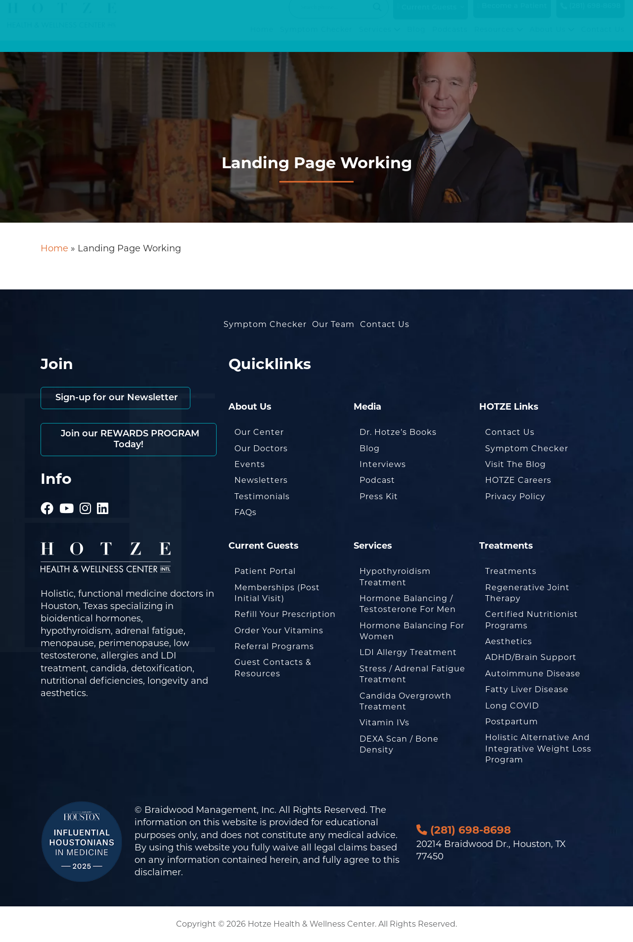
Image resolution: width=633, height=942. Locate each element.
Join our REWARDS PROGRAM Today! (128, 439)
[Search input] (334, 17)
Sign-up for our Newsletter (115, 398)
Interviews (383, 464)
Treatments (511, 571)
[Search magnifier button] (377, 17)
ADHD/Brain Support (531, 657)
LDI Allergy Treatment (408, 652)
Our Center (259, 432)
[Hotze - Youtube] (66, 494)
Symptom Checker (316, 39)
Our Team (333, 324)
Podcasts (450, 39)
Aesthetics (508, 641)
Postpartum (511, 721)
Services (380, 39)
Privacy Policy (515, 496)
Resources (498, 39)
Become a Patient (512, 16)
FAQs (245, 512)
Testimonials (262, 496)
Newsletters (261, 480)
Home (261, 39)
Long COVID (512, 705)
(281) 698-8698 (590, 16)
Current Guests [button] (426, 16)
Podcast (377, 480)
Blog (416, 39)
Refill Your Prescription (285, 614)
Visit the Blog (515, 464)
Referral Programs (274, 646)
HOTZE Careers (518, 480)
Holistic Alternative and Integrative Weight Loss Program (538, 748)
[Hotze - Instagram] (85, 494)
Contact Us (603, 39)
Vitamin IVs (384, 722)
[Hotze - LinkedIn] (103, 494)
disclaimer (158, 872)
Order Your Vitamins (278, 630)
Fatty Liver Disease (527, 689)
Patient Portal (265, 571)
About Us (552, 39)
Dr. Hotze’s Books (398, 432)
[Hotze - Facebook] (47, 494)
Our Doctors (261, 448)
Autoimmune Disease (533, 673)
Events (249, 464)
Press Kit (379, 496)
